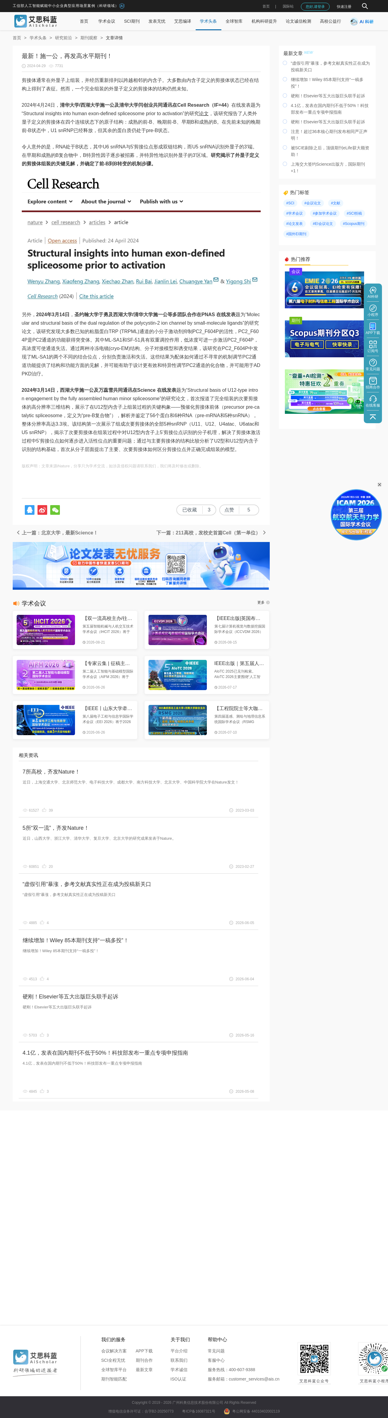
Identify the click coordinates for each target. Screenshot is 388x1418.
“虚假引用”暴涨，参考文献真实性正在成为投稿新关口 (87, 884)
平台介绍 (179, 1350)
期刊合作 (144, 1360)
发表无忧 (156, 21)
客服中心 (216, 1360)
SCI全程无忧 (113, 1360)
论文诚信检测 (298, 21)
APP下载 (144, 1350)
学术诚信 (179, 1369)
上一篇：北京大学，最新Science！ (57, 532)
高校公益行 (330, 21)
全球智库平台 (114, 1369)
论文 (204, 113)
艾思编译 (182, 21)
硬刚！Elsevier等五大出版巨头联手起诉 (70, 997)
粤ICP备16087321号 (198, 1411)
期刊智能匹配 (114, 1379)
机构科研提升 (264, 21)
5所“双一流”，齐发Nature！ (56, 828)
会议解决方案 (114, 1350)
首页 (266, 6)
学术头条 (208, 21)
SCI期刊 (131, 21)
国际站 (288, 6)
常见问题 (216, 1350)
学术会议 (106, 21)
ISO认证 (178, 1379)
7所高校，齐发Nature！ (51, 772)
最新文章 (144, 1369)
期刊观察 (88, 37)
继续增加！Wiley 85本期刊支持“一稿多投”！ (76, 940)
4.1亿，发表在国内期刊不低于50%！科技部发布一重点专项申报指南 (105, 1053)
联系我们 (179, 1360)
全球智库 (234, 21)
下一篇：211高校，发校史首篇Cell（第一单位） (211, 532)
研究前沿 (63, 37)
